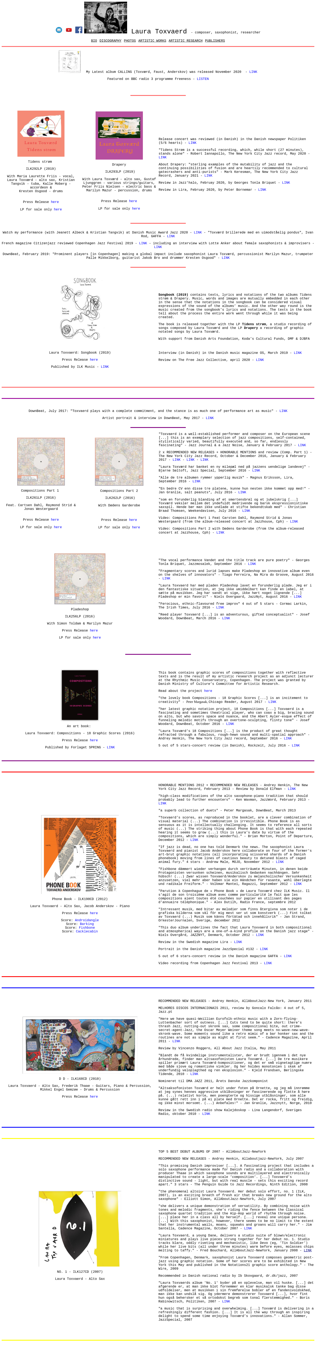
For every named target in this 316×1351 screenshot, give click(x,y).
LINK (198, 233)
